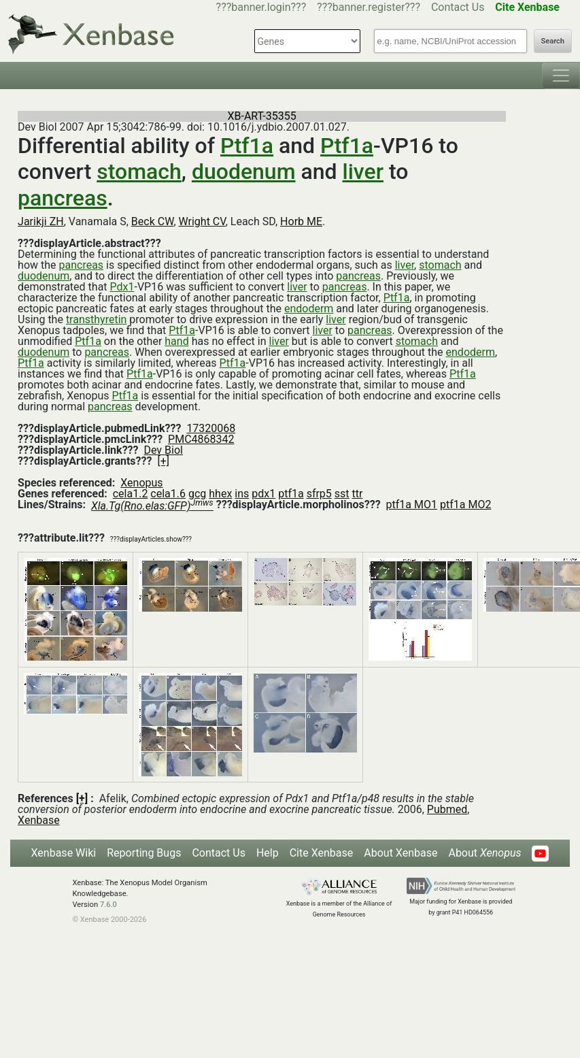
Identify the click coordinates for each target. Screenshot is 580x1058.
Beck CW (152, 221)
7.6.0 (108, 904)
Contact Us (458, 7)
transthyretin (96, 319)
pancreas (62, 198)
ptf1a (290, 493)
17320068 (210, 428)
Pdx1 (122, 286)
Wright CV (202, 221)
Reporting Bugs (144, 852)
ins (242, 493)
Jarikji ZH (41, 221)
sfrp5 (319, 493)
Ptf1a (246, 146)
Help (267, 852)
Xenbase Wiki (64, 852)
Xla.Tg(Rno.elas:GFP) (152, 505)
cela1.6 (168, 493)
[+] (163, 460)
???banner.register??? (368, 7)
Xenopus (141, 482)
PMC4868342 (201, 439)
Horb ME (301, 221)
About (484, 852)
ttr (357, 493)
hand (176, 341)
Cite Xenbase (322, 852)
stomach (139, 171)
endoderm (308, 308)
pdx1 (263, 493)
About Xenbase (400, 852)
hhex (220, 493)
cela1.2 (130, 493)
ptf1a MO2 (465, 504)
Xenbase (39, 820)
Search (552, 41)
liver (363, 171)
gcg (197, 493)
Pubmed (447, 809)
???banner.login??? (261, 7)
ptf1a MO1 (411, 504)
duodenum (244, 171)
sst (342, 493)
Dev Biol (162, 450)
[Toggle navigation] (561, 75)
